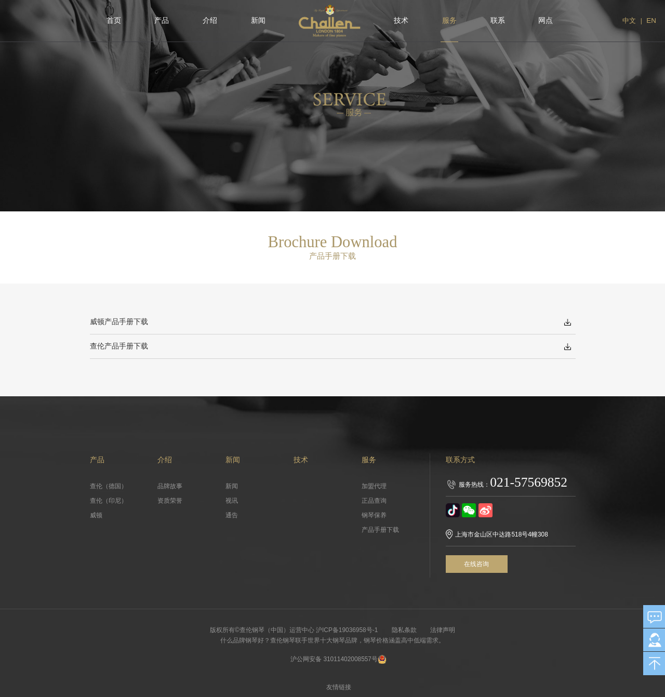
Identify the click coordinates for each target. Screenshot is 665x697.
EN (651, 20)
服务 (449, 20)
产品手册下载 (380, 529)
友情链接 (339, 687)
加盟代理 (374, 486)
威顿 (96, 515)
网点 (545, 20)
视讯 (231, 500)
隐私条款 (404, 630)
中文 (628, 20)
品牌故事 (169, 486)
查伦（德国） (108, 486)
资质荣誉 (169, 500)
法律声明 (443, 630)
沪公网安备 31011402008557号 (339, 659)
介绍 (210, 20)
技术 (401, 20)
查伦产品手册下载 (119, 346)
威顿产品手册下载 (119, 322)
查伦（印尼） (108, 500)
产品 (161, 20)
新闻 (258, 20)
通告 (231, 515)
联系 (497, 20)
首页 (114, 20)
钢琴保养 (374, 515)
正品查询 (374, 500)
